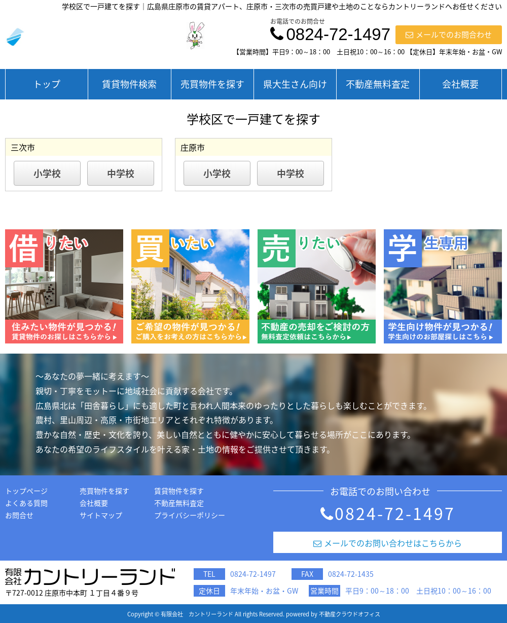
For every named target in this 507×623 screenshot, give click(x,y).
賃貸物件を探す (179, 491)
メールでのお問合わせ (449, 34)
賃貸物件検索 (129, 84)
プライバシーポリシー (189, 515)
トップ (46, 84)
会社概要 (460, 84)
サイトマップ (101, 515)
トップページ (26, 491)
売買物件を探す (212, 84)
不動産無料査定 (378, 84)
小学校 (47, 173)
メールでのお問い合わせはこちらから (387, 543)
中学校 (120, 173)
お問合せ (19, 515)
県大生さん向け (295, 84)
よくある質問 (26, 503)
